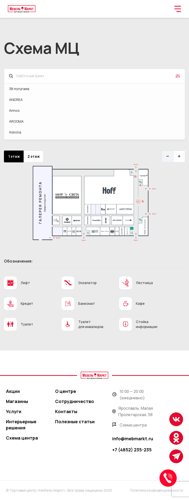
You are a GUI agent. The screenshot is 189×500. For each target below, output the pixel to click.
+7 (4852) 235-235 (132, 450)
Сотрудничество (74, 401)
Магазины (17, 401)
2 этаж (34, 156)
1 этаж (14, 156)
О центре (65, 391)
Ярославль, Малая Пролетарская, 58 (132, 411)
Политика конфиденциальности (156, 490)
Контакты (66, 411)
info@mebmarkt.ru (132, 439)
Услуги (13, 411)
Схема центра (22, 438)
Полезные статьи (75, 421)
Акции (13, 391)
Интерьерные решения (21, 425)
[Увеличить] (179, 156)
